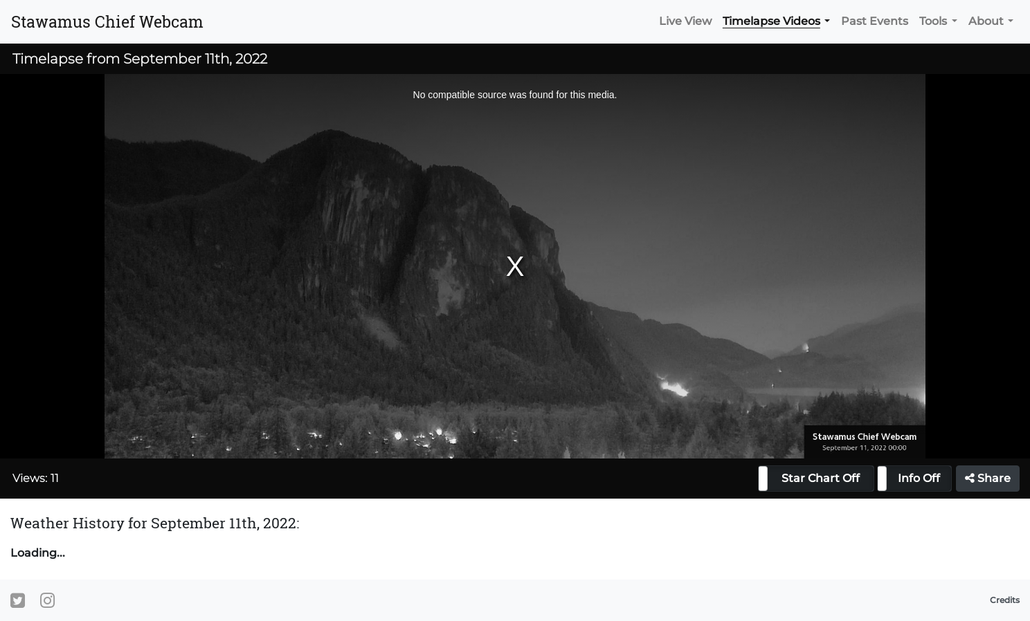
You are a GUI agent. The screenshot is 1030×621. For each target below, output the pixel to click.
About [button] (986, 21)
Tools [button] (933, 21)
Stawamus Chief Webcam (107, 21)
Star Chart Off (820, 478)
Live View (685, 21)
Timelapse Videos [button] (771, 21)
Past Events (874, 21)
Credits (1005, 600)
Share (988, 478)
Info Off (919, 478)
